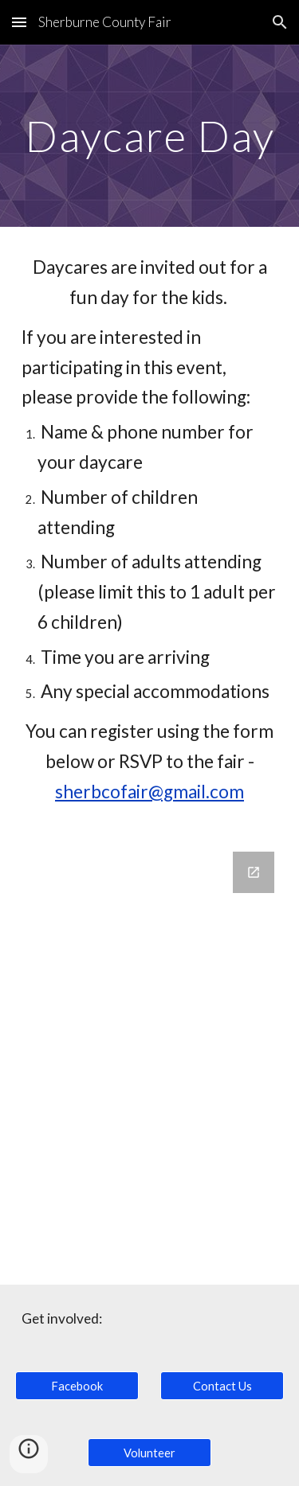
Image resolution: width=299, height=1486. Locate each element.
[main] (150, 135)
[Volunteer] (149, 1452)
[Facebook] (77, 1385)
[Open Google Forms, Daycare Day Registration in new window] (253, 872)
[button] (19, 22)
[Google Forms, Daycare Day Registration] (150, 1059)
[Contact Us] (222, 1385)
